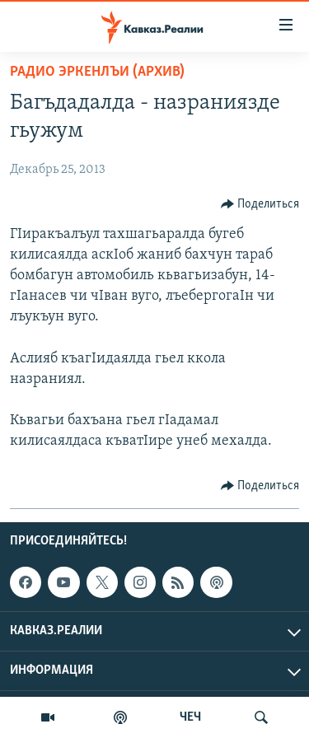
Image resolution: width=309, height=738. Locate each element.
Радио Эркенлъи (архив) (97, 72)
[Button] (260, 204)
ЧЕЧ (190, 717)
